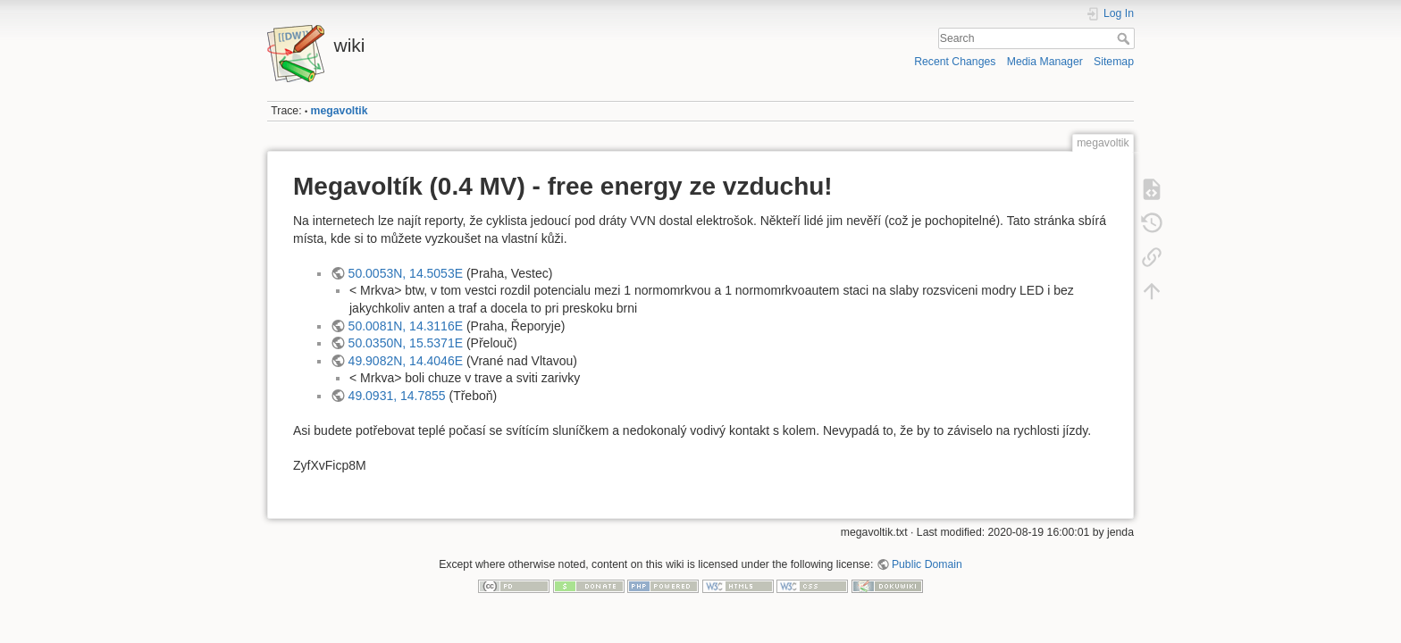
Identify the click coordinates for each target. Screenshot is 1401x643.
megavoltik (339, 110)
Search (1125, 38)
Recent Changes (954, 61)
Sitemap (1114, 61)
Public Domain (927, 564)
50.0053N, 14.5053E (405, 273)
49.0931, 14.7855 (397, 395)
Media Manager (1045, 61)
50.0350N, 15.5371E (405, 343)
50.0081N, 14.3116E (405, 326)
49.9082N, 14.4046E (405, 361)
